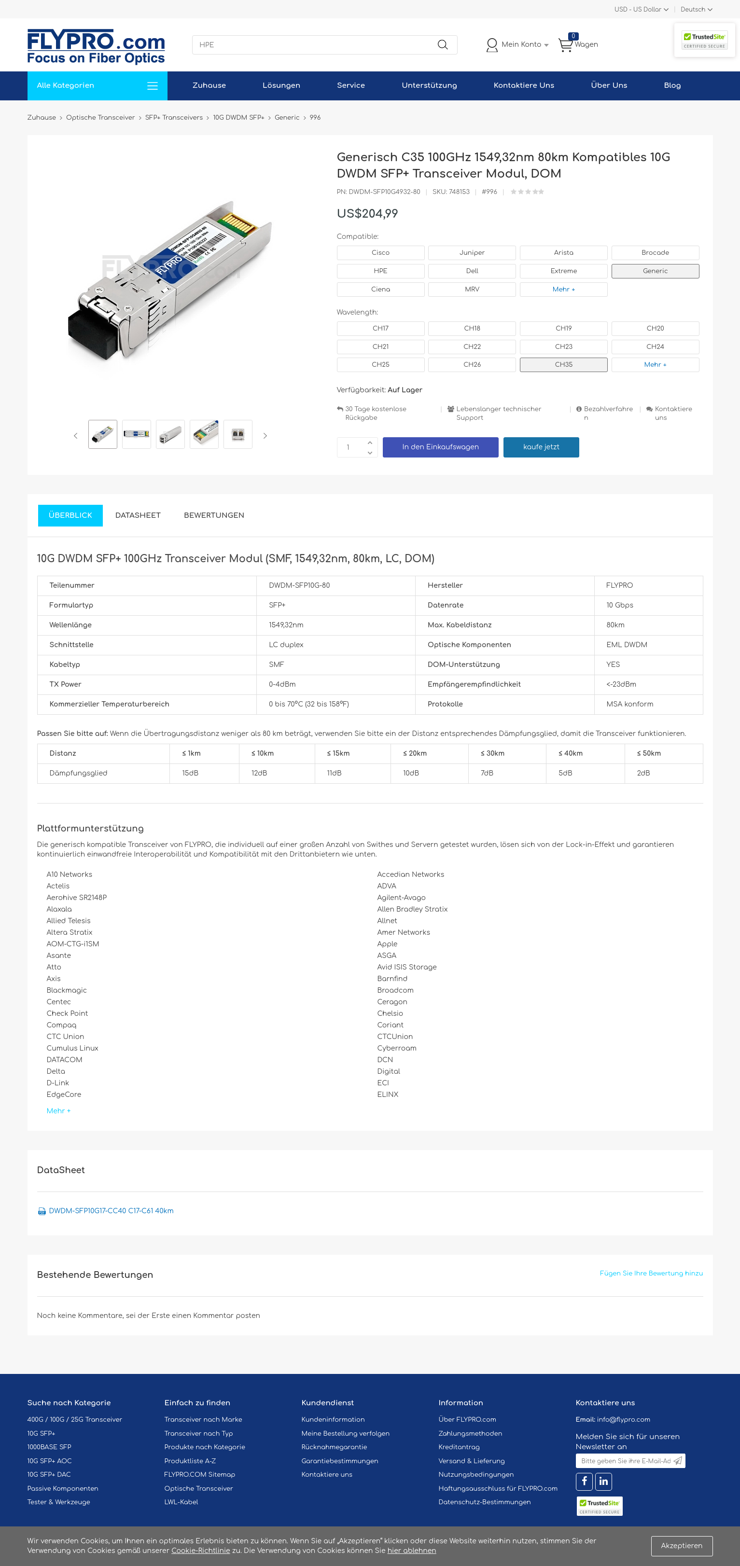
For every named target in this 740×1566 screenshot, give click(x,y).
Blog (672, 86)
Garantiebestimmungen (340, 1461)
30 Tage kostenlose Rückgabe (376, 414)
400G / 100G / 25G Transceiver (75, 1419)
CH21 (381, 347)
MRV (472, 289)
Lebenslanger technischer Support (499, 414)
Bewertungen (214, 516)
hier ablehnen (412, 1550)
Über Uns (609, 86)
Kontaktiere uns (673, 414)
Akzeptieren (682, 1546)
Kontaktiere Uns (524, 86)
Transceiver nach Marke (203, 1419)
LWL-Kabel (181, 1502)
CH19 (564, 328)
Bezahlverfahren (608, 414)
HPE (381, 271)
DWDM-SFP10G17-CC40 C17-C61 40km (111, 1211)
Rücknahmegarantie (334, 1447)
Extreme (564, 271)
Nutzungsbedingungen (476, 1474)
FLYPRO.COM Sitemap (200, 1474)
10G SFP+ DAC (49, 1474)
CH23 (563, 347)
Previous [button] (77, 435)
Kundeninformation (333, 1419)
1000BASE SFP (49, 1447)
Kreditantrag (459, 1447)
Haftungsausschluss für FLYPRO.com (498, 1488)
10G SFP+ (42, 1433)
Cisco (381, 252)
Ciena (380, 289)
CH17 (381, 328)
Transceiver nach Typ (199, 1433)
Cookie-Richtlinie (200, 1550)
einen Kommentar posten (216, 1315)
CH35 (564, 364)
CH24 (655, 347)
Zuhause (209, 86)
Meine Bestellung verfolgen (346, 1433)
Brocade (655, 252)
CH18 (472, 328)
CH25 (381, 364)
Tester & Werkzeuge (59, 1502)
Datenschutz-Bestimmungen (485, 1502)
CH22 (472, 347)
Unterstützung (429, 86)
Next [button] (263, 435)
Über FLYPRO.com (468, 1419)
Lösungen (281, 86)
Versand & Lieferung (472, 1461)
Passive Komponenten (63, 1488)
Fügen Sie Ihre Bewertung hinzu (651, 1273)
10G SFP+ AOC (50, 1461)
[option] (103, 436)
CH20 (655, 328)
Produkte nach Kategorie (205, 1447)
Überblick (70, 516)
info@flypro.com (624, 1419)
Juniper (472, 252)
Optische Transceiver (199, 1488)
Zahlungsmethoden (471, 1433)
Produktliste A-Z (190, 1461)
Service (351, 86)
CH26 (472, 364)
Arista (563, 252)
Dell (472, 271)
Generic (655, 271)
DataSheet (138, 516)
